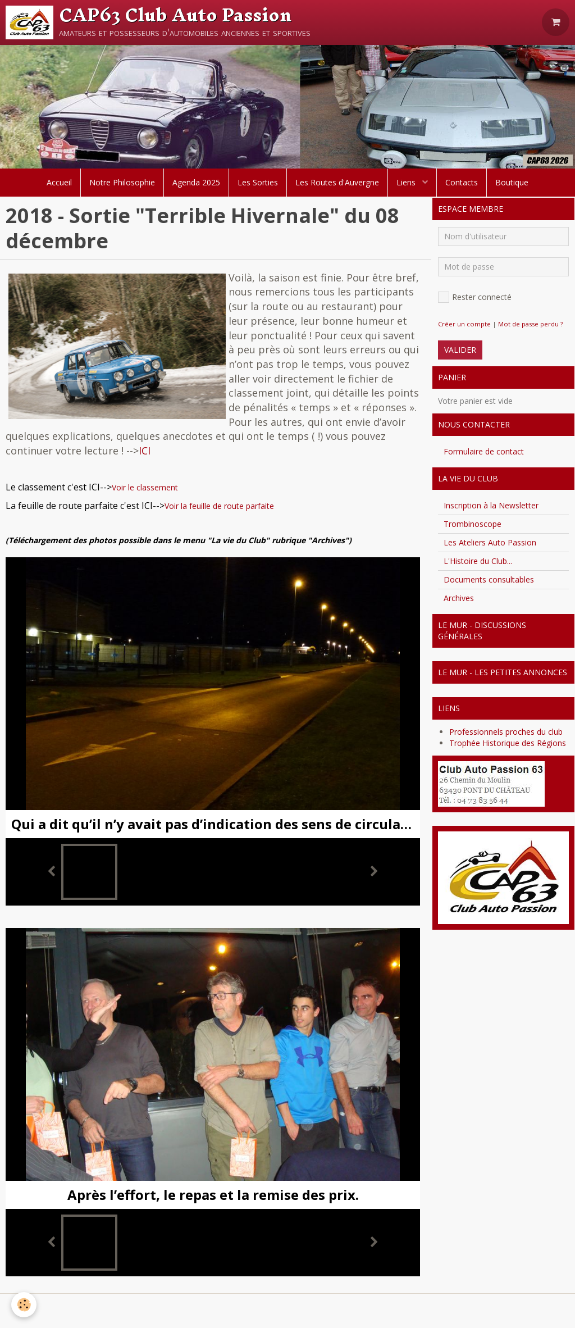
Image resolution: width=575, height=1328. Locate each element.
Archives (459, 598)
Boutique (511, 182)
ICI (144, 450)
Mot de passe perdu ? (530, 324)
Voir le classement (145, 487)
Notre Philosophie (122, 182)
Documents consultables (489, 579)
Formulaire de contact (484, 451)
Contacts (461, 182)
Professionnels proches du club (506, 731)
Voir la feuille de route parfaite (219, 506)
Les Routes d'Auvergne (337, 182)
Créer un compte (464, 324)
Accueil (59, 182)
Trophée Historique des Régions (507, 743)
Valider (460, 349)
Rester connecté (475, 297)
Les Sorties (258, 182)
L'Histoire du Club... (478, 561)
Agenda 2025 (196, 182)
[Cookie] (23, 1304)
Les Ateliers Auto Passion (490, 542)
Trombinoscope (472, 524)
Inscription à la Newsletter (491, 505)
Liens (407, 182)
